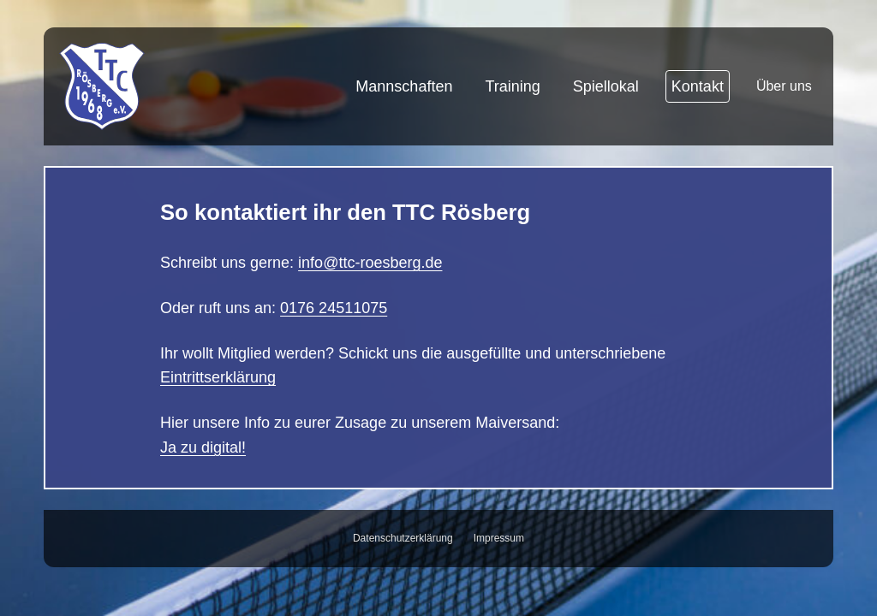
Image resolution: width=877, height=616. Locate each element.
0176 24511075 (333, 308)
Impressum (499, 538)
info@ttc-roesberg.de (370, 262)
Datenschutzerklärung (403, 538)
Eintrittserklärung (218, 377)
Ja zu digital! (203, 447)
